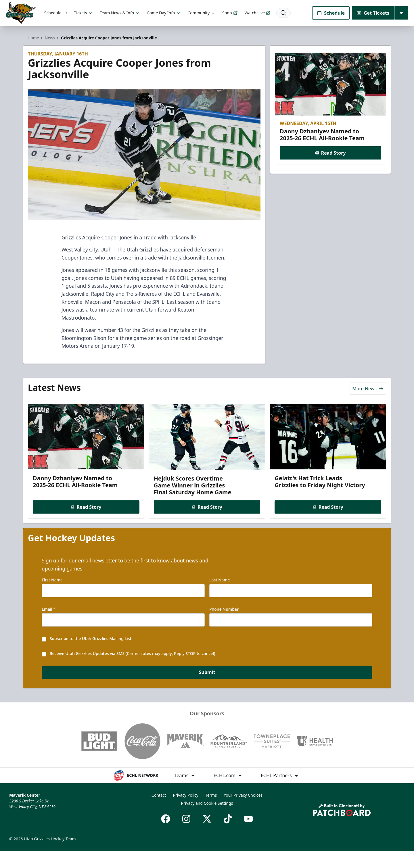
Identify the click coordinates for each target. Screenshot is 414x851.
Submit (207, 672)
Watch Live (258, 13)
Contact (159, 795)
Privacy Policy (185, 795)
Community (202, 13)
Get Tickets (373, 13)
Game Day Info (164, 13)
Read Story (330, 153)
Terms (211, 795)
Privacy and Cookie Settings (207, 803)
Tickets (83, 13)
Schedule (55, 13)
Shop (229, 13)
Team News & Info (120, 13)
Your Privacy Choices (243, 795)
